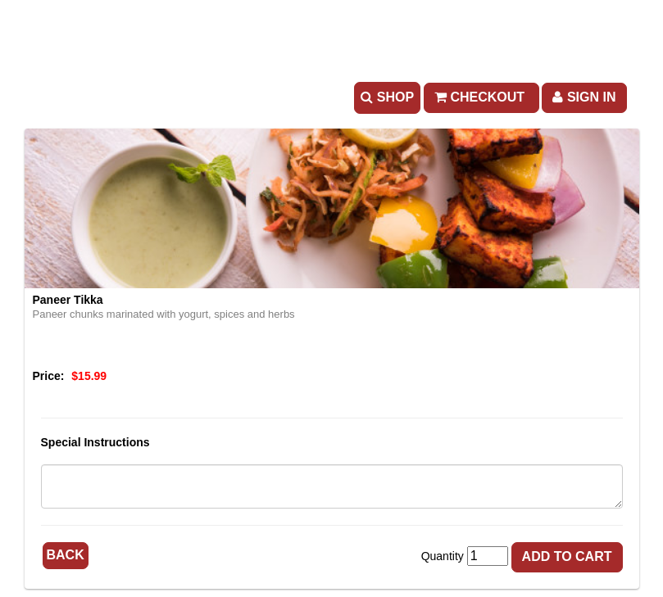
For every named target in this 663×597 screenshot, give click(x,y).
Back (65, 555)
